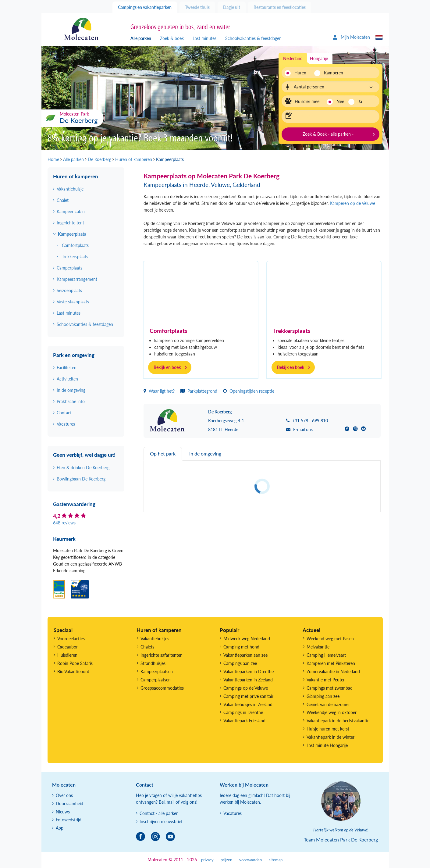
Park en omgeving (73, 355)
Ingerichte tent (70, 222)
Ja (360, 101)
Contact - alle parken (159, 813)
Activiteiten (67, 378)
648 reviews (64, 522)
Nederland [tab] (293, 58)
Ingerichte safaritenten (161, 655)
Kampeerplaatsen (156, 671)
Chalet (63, 200)
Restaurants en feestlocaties (280, 7)
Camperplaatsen (155, 679)
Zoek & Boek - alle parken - (328, 134)
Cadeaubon (68, 646)
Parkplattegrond (198, 391)
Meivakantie (318, 646)
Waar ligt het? (159, 391)
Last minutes (204, 38)
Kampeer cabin (71, 211)
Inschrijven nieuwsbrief (161, 821)
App (59, 827)
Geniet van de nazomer (328, 704)
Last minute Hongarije (327, 745)
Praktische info (71, 401)
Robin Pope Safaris (75, 663)
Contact (64, 412)
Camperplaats (69, 267)
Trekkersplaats (291, 330)
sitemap (276, 860)
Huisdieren (67, 655)
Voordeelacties (71, 638)
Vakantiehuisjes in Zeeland (247, 704)
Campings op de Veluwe (245, 688)
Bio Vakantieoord (73, 671)
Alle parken (140, 38)
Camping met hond (241, 646)
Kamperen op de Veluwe (352, 203)
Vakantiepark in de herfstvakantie (338, 720)
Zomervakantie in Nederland (333, 671)
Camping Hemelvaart (326, 655)
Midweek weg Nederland (246, 638)
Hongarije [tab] (319, 58)
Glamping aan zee (323, 696)
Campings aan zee (240, 663)
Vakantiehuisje (70, 188)
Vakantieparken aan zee (245, 655)
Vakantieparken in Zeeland (248, 679)
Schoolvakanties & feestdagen (253, 38)
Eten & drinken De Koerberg (83, 467)
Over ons (64, 795)
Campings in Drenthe (243, 712)
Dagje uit (231, 7)
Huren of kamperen (75, 176)
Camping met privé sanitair (248, 696)
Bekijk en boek (167, 367)
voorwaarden (250, 860)
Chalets (147, 646)
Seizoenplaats (69, 290)
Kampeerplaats (72, 234)
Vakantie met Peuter (326, 679)
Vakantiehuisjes (154, 638)
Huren (300, 72)
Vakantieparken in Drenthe (248, 671)
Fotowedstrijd (68, 819)
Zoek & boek (172, 38)
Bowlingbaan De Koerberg (81, 478)
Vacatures (66, 424)
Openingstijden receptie (248, 391)
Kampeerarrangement (77, 279)
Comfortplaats (168, 330)
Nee (340, 101)
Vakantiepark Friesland (244, 720)
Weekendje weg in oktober (332, 712)
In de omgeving (71, 390)
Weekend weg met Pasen (330, 638)
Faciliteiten (66, 367)
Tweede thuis (197, 7)
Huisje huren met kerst (328, 728)
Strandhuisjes (152, 663)
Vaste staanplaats (73, 301)
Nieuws (63, 811)
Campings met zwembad (330, 688)
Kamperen (331, 72)
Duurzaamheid (69, 803)
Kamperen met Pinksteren (331, 663)
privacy (207, 860)
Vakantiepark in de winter (330, 737)
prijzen (226, 860)
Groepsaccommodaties (162, 688)
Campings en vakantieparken (145, 7)
